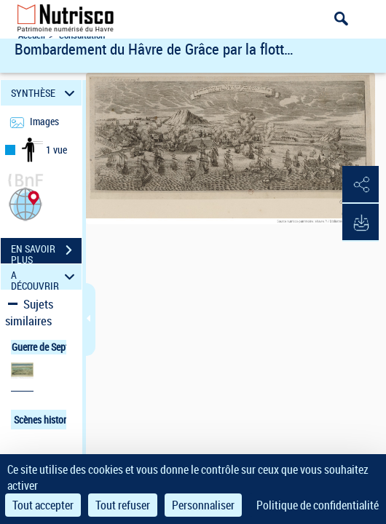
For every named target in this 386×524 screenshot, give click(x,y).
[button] (25, 203)
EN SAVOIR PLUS (46, 251)
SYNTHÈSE (45, 93)
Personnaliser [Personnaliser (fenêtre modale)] (203, 505)
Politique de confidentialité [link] (317, 505)
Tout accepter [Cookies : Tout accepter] (43, 505)
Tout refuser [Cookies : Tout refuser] (122, 505)
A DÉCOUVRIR (45, 277)
